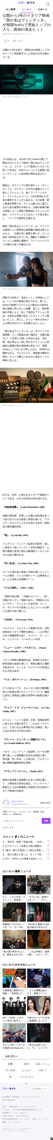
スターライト (7, 34)
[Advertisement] (26, 127)
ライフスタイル (26, 1080)
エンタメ (26, 9)
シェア (20, 41)
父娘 (42, 812)
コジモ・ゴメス (26, 812)
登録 (46, 821)
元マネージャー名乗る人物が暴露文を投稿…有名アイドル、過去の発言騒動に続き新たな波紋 (25, 846)
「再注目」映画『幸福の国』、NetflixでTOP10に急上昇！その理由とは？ (25, 842)
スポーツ (42, 9)
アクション (13, 812)
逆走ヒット (7, 814)
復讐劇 (36, 812)
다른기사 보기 (45, 803)
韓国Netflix (18, 814)
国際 (10, 1064)
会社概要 (6, 1097)
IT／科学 (11, 9)
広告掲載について (40, 1089)
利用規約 (16, 1097)
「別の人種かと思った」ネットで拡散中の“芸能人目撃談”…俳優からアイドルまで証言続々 (25, 854)
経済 (26, 1064)
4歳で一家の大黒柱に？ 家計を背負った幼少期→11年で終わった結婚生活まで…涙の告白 (25, 850)
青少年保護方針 (9, 1100)
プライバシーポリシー (31, 1097)
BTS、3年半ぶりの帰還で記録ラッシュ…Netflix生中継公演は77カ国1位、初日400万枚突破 (25, 858)
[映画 (5, 812)
